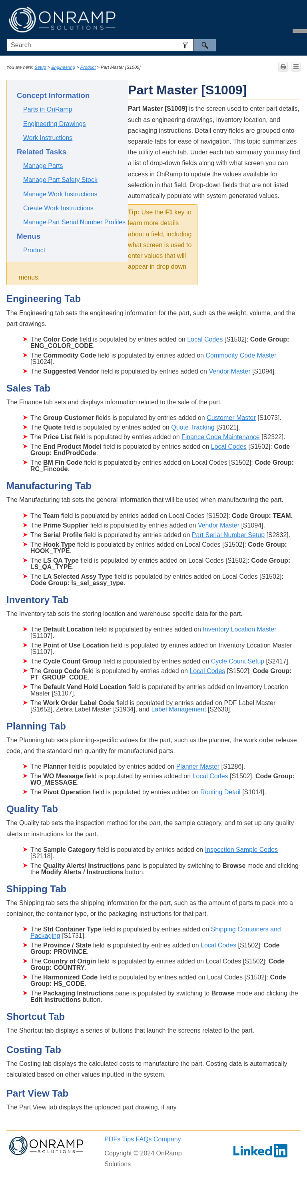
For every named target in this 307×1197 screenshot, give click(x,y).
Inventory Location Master (239, 629)
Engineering (63, 67)
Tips (128, 1139)
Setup (40, 67)
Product (88, 67)
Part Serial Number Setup (228, 535)
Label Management (178, 709)
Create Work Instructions (58, 208)
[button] (185, 45)
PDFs (112, 1139)
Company (167, 1139)
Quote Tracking (193, 427)
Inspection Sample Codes (241, 849)
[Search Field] (111, 45)
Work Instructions (47, 137)
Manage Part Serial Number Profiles (74, 222)
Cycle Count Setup (237, 661)
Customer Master (231, 417)
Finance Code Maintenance (220, 437)
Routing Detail (220, 792)
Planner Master (198, 766)
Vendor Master (229, 371)
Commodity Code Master (240, 355)
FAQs (144, 1139)
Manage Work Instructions (60, 194)
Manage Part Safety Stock (60, 179)
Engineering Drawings (54, 123)
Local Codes (205, 339)
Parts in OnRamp (47, 109)
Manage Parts (43, 165)
